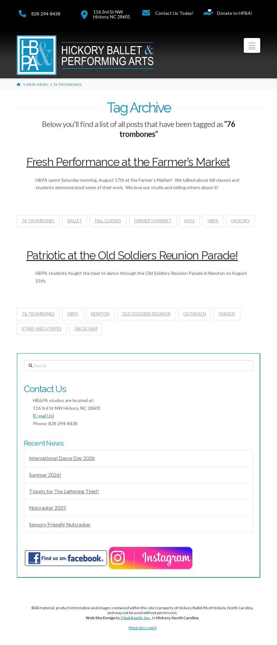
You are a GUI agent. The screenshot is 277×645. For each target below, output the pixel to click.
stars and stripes (42, 328)
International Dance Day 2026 (62, 458)
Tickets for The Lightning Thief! (64, 491)
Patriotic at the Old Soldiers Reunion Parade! (132, 255)
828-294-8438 (45, 13)
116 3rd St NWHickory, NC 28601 (111, 14)
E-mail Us (43, 416)
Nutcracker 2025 (47, 508)
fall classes (108, 220)
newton (100, 313)
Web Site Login (142, 627)
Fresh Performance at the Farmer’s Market (128, 161)
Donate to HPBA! (234, 13)
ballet (74, 220)
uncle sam (85, 328)
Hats (189, 220)
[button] (252, 45)
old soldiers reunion (146, 313)
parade (227, 313)
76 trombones (38, 220)
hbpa (213, 220)
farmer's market (153, 220)
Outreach (194, 313)
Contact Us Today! (174, 13)
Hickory (240, 220)
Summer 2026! (45, 475)
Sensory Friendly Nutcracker (60, 524)
